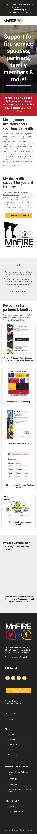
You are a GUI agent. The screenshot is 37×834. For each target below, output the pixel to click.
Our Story (11, 735)
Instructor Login (13, 806)
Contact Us (11, 740)
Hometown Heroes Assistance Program (15, 193)
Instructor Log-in (20, 7)
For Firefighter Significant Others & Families (19, 790)
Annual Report (12, 745)
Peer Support (12, 784)
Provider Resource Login (16, 811)
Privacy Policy (12, 755)
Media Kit (11, 750)
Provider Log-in (20, 9)
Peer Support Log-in (20, 12)
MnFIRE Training (13, 779)
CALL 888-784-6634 (25, 4)
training (16, 136)
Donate (10, 719)
